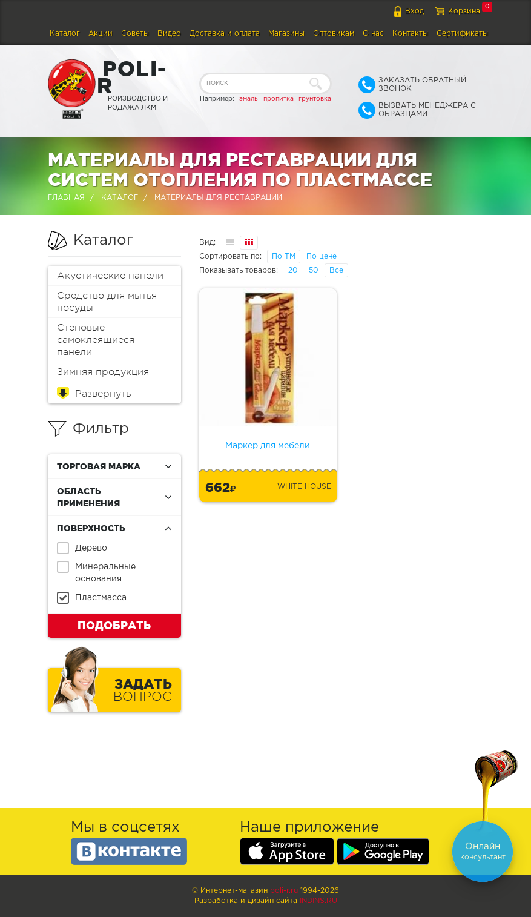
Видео (169, 33)
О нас (373, 33)
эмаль (248, 99)
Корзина (464, 11)
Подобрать (114, 625)
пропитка (278, 99)
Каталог (65, 33)
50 (313, 270)
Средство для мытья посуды (107, 301)
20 (293, 270)
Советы (135, 33)
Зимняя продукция (103, 371)
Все (336, 270)
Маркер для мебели (267, 445)
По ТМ (283, 256)
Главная (66, 197)
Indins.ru (318, 901)
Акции (100, 33)
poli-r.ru (284, 890)
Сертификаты (462, 33)
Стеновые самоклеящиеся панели (95, 339)
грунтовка (314, 99)
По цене (321, 256)
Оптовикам (333, 33)
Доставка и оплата (225, 33)
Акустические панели (110, 275)
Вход (414, 11)
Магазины (286, 33)
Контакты (410, 33)
